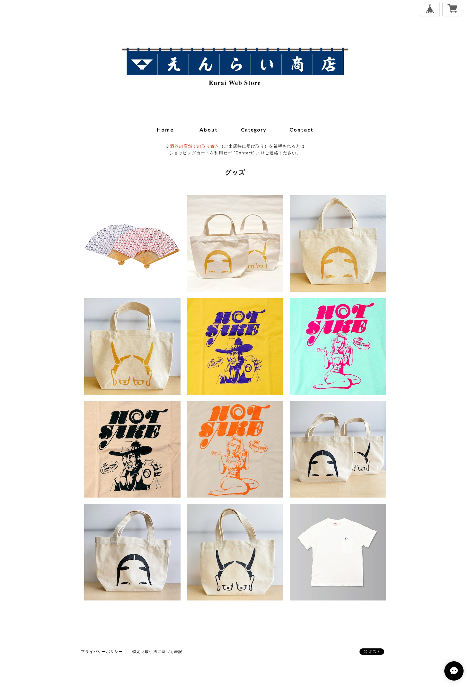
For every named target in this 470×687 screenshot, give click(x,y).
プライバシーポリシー (102, 651)
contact (301, 129)
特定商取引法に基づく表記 (157, 651)
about (209, 129)
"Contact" (244, 152)
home (165, 129)
